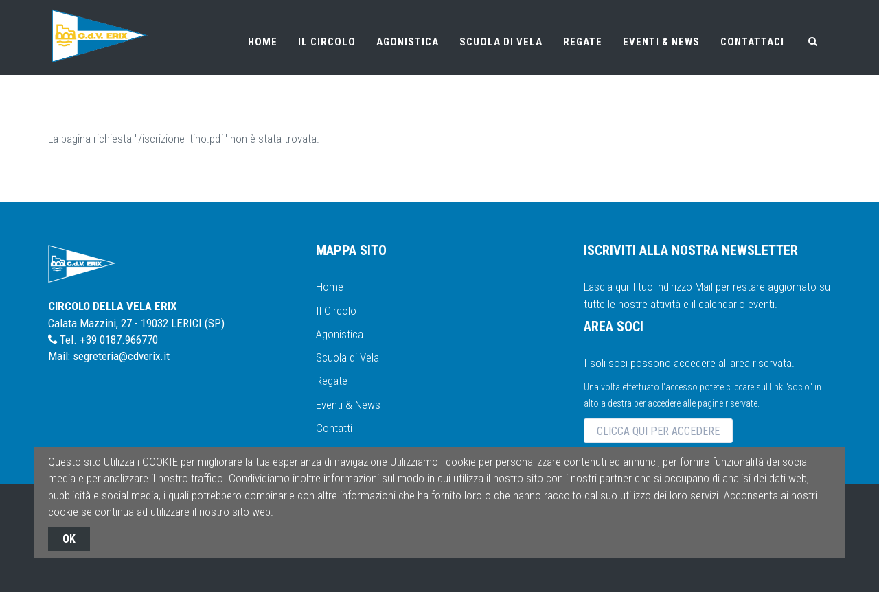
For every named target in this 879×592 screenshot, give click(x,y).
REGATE (582, 42)
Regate (331, 381)
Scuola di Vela (347, 357)
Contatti (334, 428)
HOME (262, 42)
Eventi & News (348, 405)
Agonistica (339, 334)
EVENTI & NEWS (661, 42)
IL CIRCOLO (327, 42)
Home (329, 287)
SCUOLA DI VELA (501, 42)
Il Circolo (336, 311)
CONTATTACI (752, 42)
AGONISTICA (407, 42)
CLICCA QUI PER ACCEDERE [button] (658, 431)
